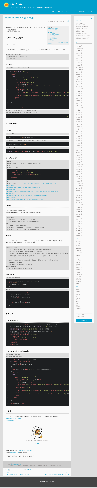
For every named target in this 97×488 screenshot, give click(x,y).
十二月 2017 (78, 204)
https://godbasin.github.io (16, 465)
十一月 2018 (78, 185)
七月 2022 (78, 116)
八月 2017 (78, 211)
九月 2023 (78, 93)
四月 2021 (78, 142)
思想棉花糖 (78, 278)
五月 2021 (78, 140)
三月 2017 (78, 219)
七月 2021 (78, 136)
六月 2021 (78, 138)
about (77, 312)
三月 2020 (78, 159)
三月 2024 (78, 83)
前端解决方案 (79, 269)
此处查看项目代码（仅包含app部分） (15, 419)
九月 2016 (78, 230)
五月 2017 (78, 216)
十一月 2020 (78, 148)
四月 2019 (78, 176)
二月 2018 (78, 200)
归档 (67, 11)
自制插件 (78, 306)
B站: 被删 (37, 444)
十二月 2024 (78, 67)
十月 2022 (78, 110)
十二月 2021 (78, 128)
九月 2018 (78, 188)
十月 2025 (78, 50)
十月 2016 (78, 228)
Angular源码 (79, 241)
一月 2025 (78, 65)
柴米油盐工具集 (79, 279)
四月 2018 (78, 197)
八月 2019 (78, 169)
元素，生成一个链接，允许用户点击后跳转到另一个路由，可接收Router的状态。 (36, 184)
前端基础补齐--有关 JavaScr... (82, 30)
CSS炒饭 (78, 243)
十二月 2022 (78, 107)
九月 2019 (78, 167)
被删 (67, 21)
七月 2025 (78, 55)
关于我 (90, 11)
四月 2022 (78, 121)
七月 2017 (78, 212)
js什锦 (78, 255)
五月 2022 (78, 119)
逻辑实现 (78, 308)
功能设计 (78, 293)
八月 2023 (78, 95)
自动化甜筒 (78, 281)
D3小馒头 (78, 245)
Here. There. (16, 4)
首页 (53, 11)
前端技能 (78, 291)
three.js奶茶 (78, 259)
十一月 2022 (78, 109)
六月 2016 (78, 235)
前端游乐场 (81, 11)
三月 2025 (78, 62)
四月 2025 (78, 60)
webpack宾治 (79, 262)
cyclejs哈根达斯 (79, 252)
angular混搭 (79, 248)
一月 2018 (78, 202)
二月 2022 (78, 124)
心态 (77, 296)
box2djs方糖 (79, 250)
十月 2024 (78, 71)
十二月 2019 (78, 162)
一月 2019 (78, 181)
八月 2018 (78, 190)
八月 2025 (78, 53)
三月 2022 (78, 122)
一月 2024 (78, 86)
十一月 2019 (78, 164)
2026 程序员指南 (79, 23)
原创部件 (78, 294)
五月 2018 (78, 195)
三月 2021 (78, 143)
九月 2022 (78, 112)
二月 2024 (78, 84)
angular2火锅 (79, 246)
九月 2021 (78, 133)
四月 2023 (78, 102)
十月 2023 (78, 91)
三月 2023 (78, 103)
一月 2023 (78, 105)
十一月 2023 (78, 90)
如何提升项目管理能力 (80, 24)
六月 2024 (78, 77)
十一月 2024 (78, 69)
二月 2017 (78, 221)
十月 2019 (78, 166)
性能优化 (78, 298)
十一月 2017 (78, 206)
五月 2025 (78, 58)
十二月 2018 (78, 183)
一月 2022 (78, 126)
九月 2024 (78, 72)
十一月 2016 (78, 226)
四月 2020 (78, 157)
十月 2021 (78, 131)
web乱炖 (78, 264)
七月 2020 (78, 154)
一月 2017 (78, 223)
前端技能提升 (79, 266)
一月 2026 (78, 45)
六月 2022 (78, 117)
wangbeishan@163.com (81, 314)
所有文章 (60, 11)
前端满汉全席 (79, 267)
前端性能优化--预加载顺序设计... (82, 38)
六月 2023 (78, 98)
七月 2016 (78, 233)
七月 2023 (78, 96)
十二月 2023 (78, 88)
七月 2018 (78, 192)
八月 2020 (78, 152)
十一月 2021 (78, 129)
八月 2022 (78, 114)
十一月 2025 (78, 48)
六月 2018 (78, 193)
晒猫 (77, 301)
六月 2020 (78, 155)
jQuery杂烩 (78, 253)
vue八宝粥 (78, 260)
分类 (73, 11)
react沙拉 (29, 470)
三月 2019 (78, 178)
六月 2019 (78, 173)
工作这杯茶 (79, 274)
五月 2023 (78, 100)
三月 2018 (78, 199)
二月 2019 (78, 180)
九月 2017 (78, 209)
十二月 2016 (78, 225)
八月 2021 (78, 135)
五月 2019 (78, 174)
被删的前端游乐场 (14, 453)
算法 (77, 305)
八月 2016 (78, 232)
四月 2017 (78, 218)
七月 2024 (78, 76)
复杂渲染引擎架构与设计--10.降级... (83, 35)
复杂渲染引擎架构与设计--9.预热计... (83, 37)
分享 (77, 289)
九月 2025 (78, 51)
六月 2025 (78, 57)
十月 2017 (78, 207)
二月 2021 (78, 145)
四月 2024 (78, 81)
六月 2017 (78, 214)
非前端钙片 (78, 283)
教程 (77, 299)
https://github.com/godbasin (25, 451)
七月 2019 (78, 171)
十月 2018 (78, 187)
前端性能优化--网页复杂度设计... (82, 26)
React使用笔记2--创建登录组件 (20, 18)
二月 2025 (78, 64)
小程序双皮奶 (79, 272)
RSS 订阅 (84, 320)
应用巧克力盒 (79, 276)
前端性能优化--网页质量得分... (82, 28)
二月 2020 (78, 161)
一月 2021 (78, 147)
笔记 (9, 470)
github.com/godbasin (80, 316)
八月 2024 (78, 74)
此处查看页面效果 (10, 421)
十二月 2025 (78, 46)
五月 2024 (78, 79)
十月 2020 (78, 150)
